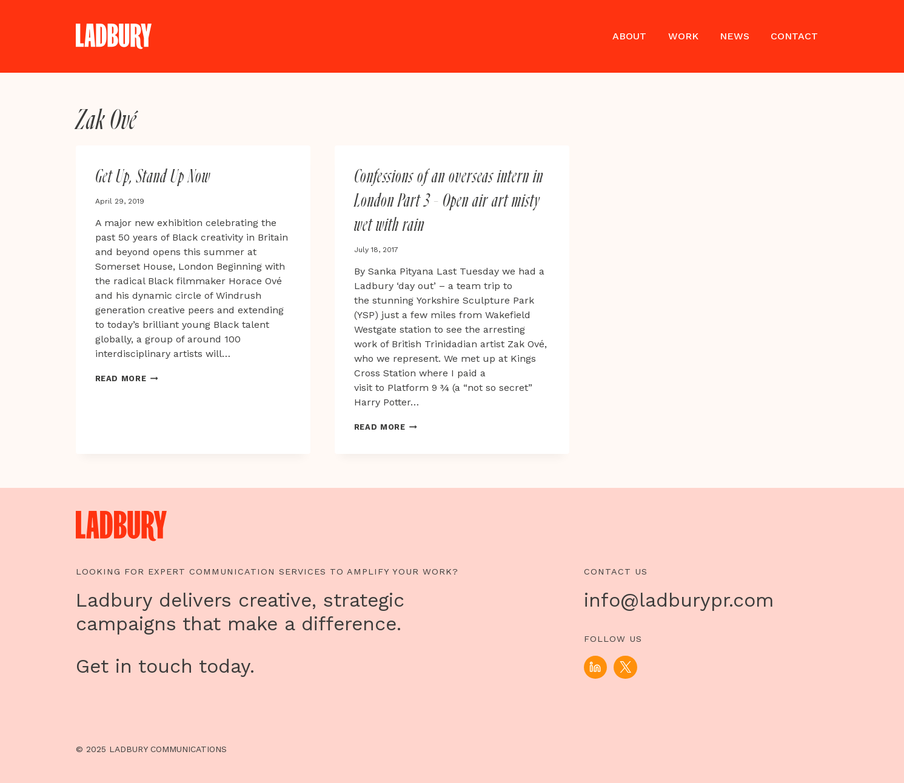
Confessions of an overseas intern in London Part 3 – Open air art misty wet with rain (448, 201)
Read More (126, 378)
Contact (794, 36)
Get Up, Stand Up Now (152, 177)
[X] (625, 667)
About (629, 36)
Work (683, 36)
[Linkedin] (595, 667)
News (734, 36)
